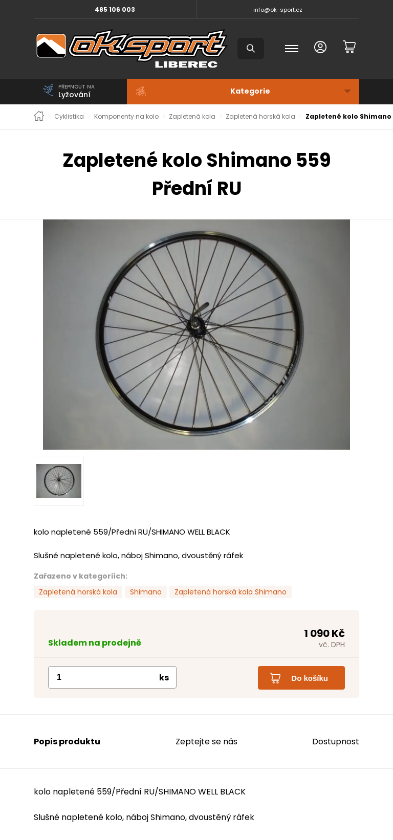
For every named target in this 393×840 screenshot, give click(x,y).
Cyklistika (69, 116)
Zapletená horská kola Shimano (230, 592)
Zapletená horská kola (260, 116)
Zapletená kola (192, 116)
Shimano (146, 592)
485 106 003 (115, 9)
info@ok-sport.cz (277, 10)
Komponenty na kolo (126, 116)
